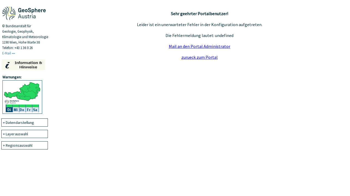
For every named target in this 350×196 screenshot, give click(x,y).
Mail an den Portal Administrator (199, 46)
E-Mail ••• (8, 53)
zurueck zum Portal (199, 57)
